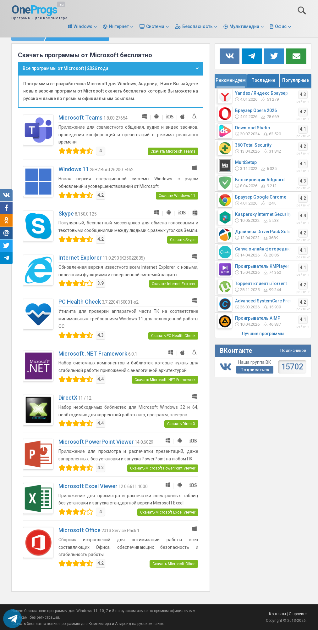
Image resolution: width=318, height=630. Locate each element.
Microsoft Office (79, 530)
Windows (83, 26)
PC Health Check (79, 301)
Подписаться (254, 369)
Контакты (277, 614)
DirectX (67, 397)
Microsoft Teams (80, 117)
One (34, 10)
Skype (66, 213)
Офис (281, 26)
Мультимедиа (244, 26)
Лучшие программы (263, 333)
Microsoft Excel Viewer (88, 486)
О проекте (298, 614)
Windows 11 (73, 169)
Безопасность (197, 26)
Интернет (119, 26)
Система (155, 26)
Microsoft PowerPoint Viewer (96, 441)
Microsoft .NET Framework (92, 353)
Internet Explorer (80, 257)
